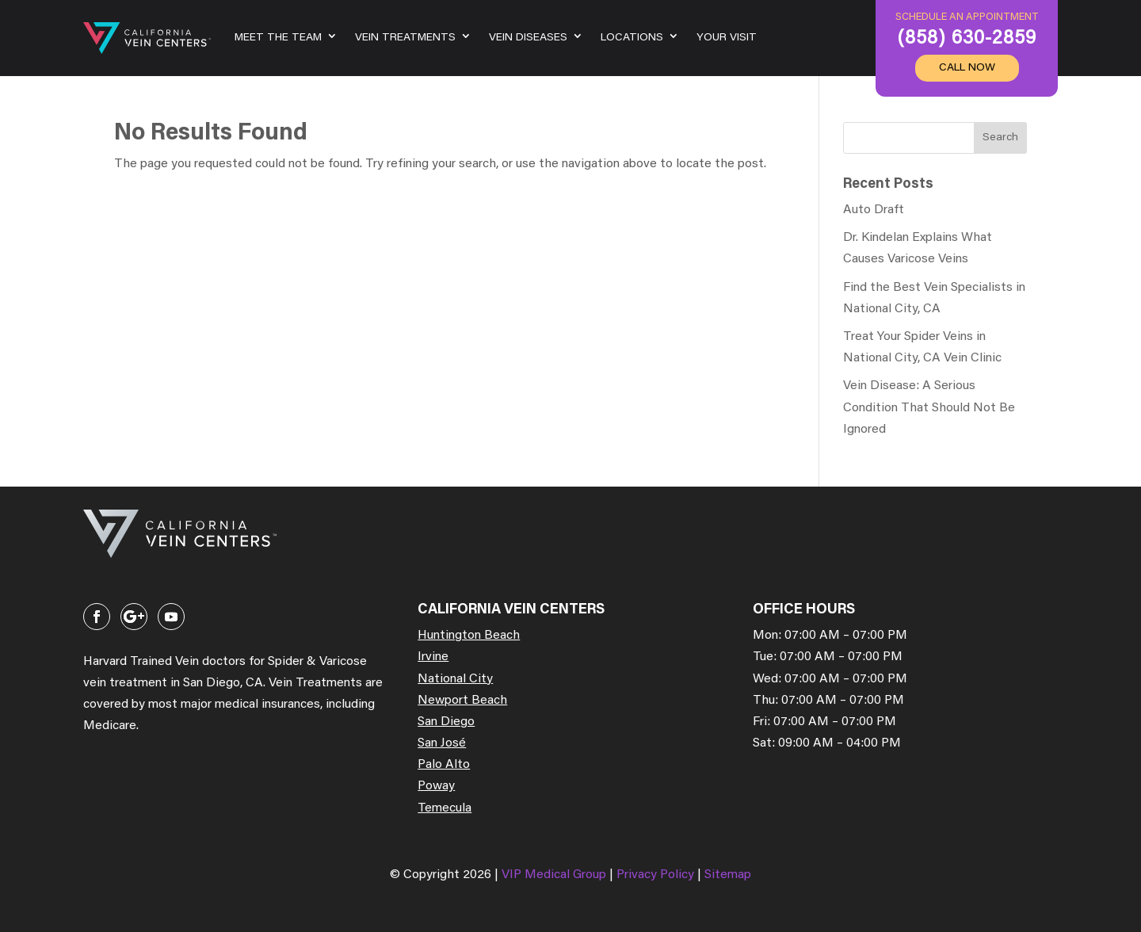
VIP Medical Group (555, 875)
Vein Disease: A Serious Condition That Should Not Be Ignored (929, 407)
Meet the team (278, 38)
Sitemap (727, 875)
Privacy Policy (656, 875)
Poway (436, 786)
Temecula (444, 808)
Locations (632, 38)
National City (455, 679)
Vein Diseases (528, 38)
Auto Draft (873, 210)
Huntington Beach (469, 635)
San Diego (446, 722)
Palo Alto (444, 764)
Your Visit (726, 38)
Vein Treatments (405, 38)
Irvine (433, 657)
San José (442, 743)
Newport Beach (462, 700)
